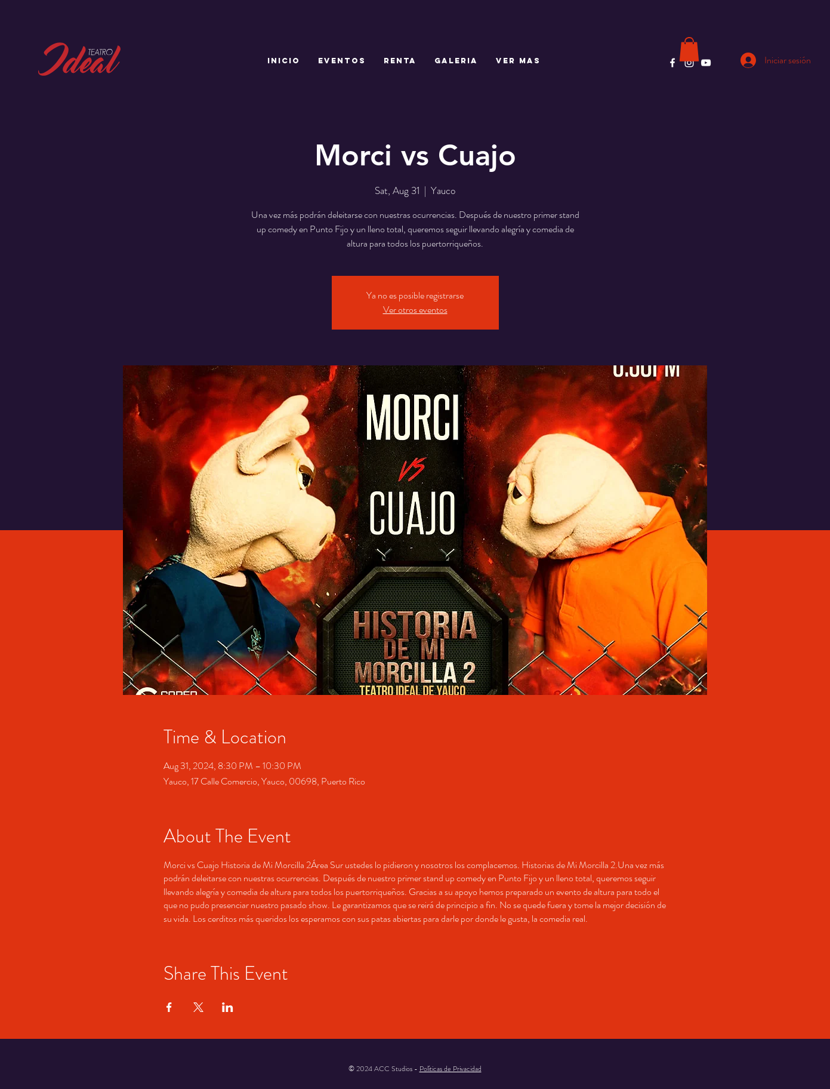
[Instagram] (689, 63)
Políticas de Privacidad (450, 1068)
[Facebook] (672, 63)
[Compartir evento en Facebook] (169, 1007)
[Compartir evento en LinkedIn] (227, 1007)
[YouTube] (706, 63)
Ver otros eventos (415, 309)
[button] (689, 49)
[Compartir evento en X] (198, 1007)
